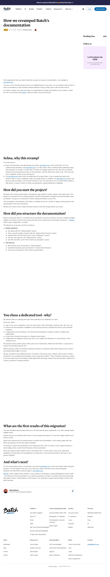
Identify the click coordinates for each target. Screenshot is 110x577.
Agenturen (90, 527)
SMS (31, 523)
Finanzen (71, 523)
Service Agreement (74, 559)
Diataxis (71, 220)
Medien (70, 527)
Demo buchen (100, 9)
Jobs (69, 548)
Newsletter (6, 544)
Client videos (34, 555)
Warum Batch (53, 526)
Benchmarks (34, 551)
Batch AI (32, 516)
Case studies (34, 544)
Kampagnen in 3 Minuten (57, 516)
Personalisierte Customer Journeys (57, 521)
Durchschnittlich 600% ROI (57, 513)
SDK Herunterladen (55, 544)
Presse (5, 555)
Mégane (6, 474)
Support (51, 551)
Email (31, 520)
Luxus (70, 520)
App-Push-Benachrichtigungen (39, 527)
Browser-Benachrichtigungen (39, 531)
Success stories (73, 513)
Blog (4, 548)
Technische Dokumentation (57, 548)
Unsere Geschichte (74, 544)
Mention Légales (53, 566)
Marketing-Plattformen (94, 513)
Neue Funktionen (54, 555)
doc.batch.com (38, 471)
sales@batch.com (93, 544)
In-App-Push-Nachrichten (38, 534)
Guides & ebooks (35, 548)
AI (88, 523)
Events (5, 551)
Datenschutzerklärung (75, 555)
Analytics (90, 516)
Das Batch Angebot (36, 513)
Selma (24, 92)
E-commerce (72, 516)
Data (88, 520)
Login (89, 9)
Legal (70, 551)
